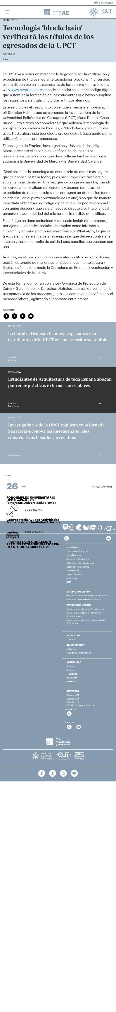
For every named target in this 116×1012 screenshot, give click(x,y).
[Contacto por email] (108, 538)
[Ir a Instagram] (63, 773)
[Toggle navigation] (7, 12)
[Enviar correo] (30, 316)
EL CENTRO (72, 547)
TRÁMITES (72, 673)
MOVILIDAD (73, 635)
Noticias (70, 666)
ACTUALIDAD (73, 662)
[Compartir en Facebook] (22, 316)
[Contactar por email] (78, 727)
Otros (5, 59)
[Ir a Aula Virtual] (93, 528)
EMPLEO (71, 681)
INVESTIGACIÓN (75, 645)
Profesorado (72, 570)
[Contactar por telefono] (66, 538)
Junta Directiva (73, 555)
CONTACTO (72, 691)
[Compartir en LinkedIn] (6, 316)
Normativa (71, 578)
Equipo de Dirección (77, 551)
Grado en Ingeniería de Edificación (84, 599)
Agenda (70, 670)
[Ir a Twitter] (52, 773)
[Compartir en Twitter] (14, 316)
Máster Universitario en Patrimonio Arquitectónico (84, 614)
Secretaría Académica (77, 559)
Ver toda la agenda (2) (102, 487)
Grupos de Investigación (79, 652)
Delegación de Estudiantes (80, 563)
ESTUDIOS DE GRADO (78, 591)
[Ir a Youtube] (74, 773)
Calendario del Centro (77, 566)
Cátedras (71, 648)
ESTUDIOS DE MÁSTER (78, 605)
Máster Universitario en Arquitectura (85, 609)
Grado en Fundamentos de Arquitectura (87, 595)
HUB (68, 582)
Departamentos (74, 574)
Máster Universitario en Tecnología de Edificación (85, 621)
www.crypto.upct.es (27, 90)
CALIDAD (71, 677)
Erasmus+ (71, 639)
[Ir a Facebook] (42, 773)
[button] (88, 2)
